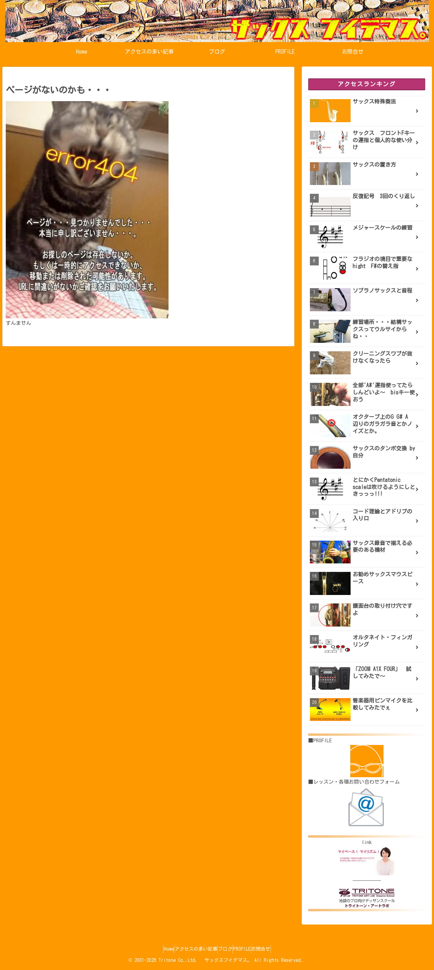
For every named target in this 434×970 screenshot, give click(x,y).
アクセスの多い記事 (189, 949)
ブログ (225, 949)
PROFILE (248, 949)
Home (156, 949)
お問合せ (273, 949)
